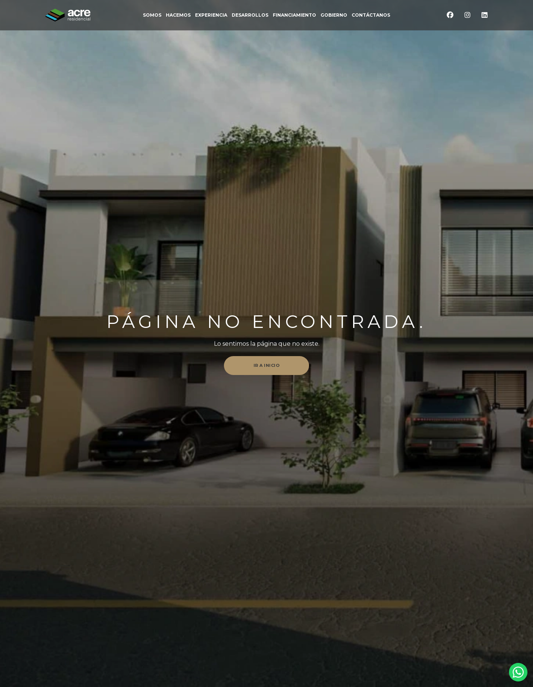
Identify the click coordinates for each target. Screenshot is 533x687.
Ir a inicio (267, 365)
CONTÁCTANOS (371, 15)
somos (152, 15)
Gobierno (334, 15)
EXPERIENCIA (211, 15)
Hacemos (178, 15)
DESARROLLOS (250, 15)
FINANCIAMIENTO (294, 15)
